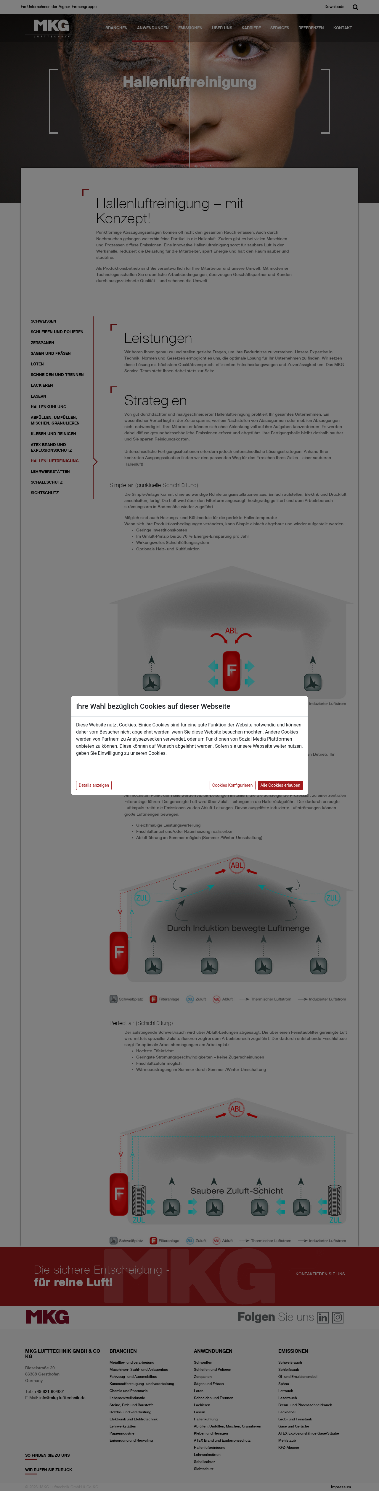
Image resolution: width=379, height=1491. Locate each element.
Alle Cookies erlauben (280, 785)
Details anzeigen (94, 785)
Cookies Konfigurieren (232, 785)
